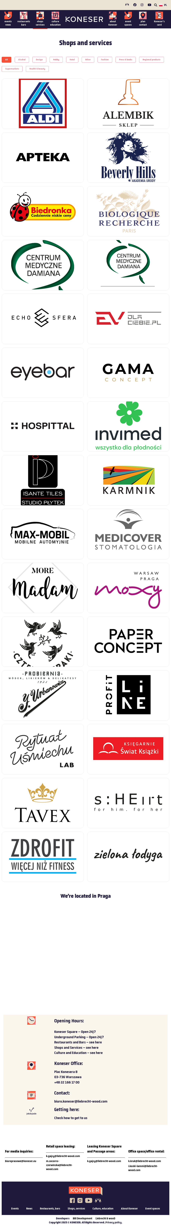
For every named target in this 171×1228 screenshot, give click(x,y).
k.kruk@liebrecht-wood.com (144, 1161)
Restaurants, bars (50, 1208)
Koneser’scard (159, 23)
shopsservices (40, 23)
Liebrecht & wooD (105, 1218)
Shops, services (76, 1208)
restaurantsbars (23, 23)
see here (95, 1042)
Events (15, 1208)
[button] (155, 5)
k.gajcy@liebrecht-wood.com (63, 1156)
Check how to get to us (70, 1118)
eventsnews (8, 23)
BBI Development (82, 1218)
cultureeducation (55, 23)
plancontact (143, 23)
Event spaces (152, 1208)
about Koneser (112, 23)
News (29, 1208)
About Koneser (129, 1208)
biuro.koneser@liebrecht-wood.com (80, 1101)
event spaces (128, 23)
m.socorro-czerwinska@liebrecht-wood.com (59, 1165)
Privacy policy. (113, 1222)
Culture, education (103, 1208)
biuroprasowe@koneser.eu (20, 1161)
